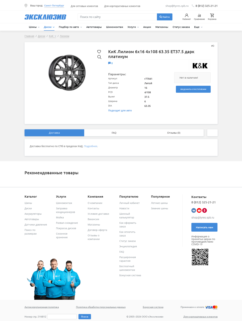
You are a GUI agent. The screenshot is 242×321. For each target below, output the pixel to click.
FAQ (114, 132)
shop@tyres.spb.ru (202, 217)
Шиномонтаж (114, 27)
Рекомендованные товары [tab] (51, 172)
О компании (95, 203)
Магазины (161, 27)
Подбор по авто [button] (69, 27)
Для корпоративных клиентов (122, 6)
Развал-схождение (67, 222)
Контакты (93, 208)
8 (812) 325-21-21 (207, 5)
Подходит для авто (120, 110)
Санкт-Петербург (54, 5)
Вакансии (93, 219)
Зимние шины (159, 208)
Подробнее (90, 146)
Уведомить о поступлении (193, 89)
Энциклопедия (128, 246)
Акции (147, 27)
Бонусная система (130, 275)
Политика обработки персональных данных (101, 306)
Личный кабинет (129, 203)
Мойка (60, 217)
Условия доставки (98, 213)
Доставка (54, 132)
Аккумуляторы (33, 213)
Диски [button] (48, 27)
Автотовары (94, 27)
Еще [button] (197, 27)
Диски (28, 208)
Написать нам (204, 227)
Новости (124, 208)
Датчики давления (36, 224)
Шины (28, 203)
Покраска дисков (66, 228)
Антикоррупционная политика (42, 306)
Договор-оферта (97, 230)
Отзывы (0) (173, 132)
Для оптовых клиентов (84, 6)
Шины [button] (33, 27)
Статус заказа (181, 27)
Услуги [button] (132, 27)
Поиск (84, 316)
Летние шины (159, 203)
